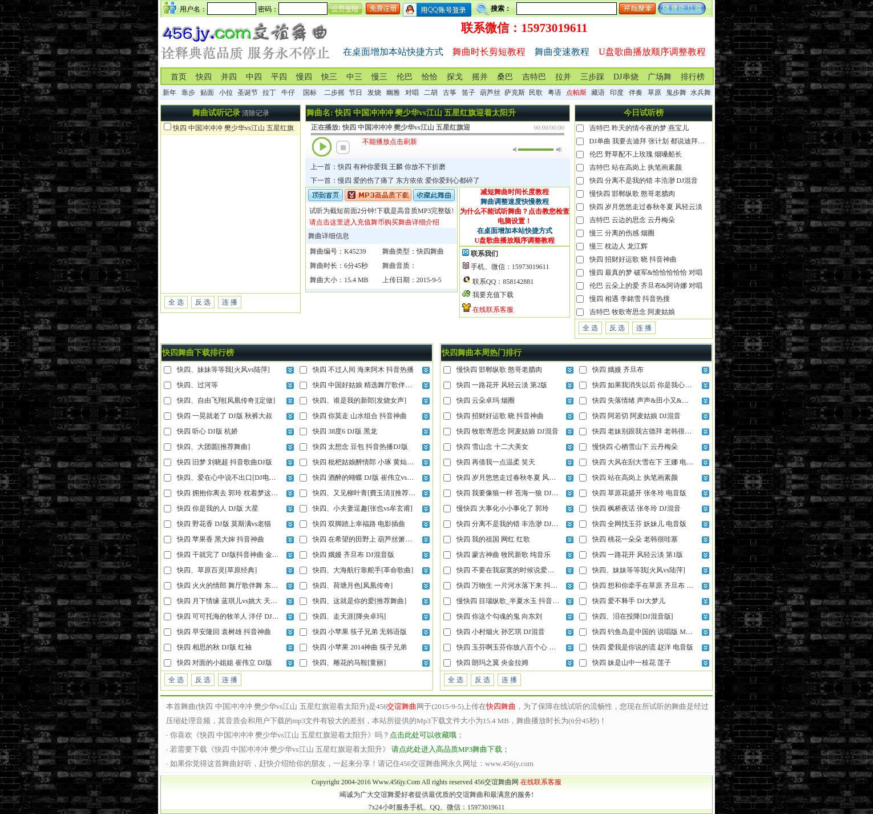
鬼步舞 (676, 93)
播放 (322, 147)
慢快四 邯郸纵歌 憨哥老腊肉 (632, 194)
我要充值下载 (493, 295)
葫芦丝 (490, 93)
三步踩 (592, 77)
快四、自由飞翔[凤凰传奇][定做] (226, 400)
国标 (310, 93)
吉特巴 (534, 77)
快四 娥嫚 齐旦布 (618, 370)
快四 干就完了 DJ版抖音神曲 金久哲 (231, 555)
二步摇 (334, 93)
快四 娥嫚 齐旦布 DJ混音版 (353, 555)
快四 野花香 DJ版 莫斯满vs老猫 (224, 524)
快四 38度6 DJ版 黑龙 (345, 431)
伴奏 (635, 93)
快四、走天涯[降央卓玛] (349, 616)
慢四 (304, 77)
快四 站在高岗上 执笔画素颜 (635, 478)
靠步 (188, 93)
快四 (204, 77)
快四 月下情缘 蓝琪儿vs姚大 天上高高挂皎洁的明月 (254, 601)
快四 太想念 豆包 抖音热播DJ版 (360, 447)
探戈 (455, 77)
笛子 (468, 93)
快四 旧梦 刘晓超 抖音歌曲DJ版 (224, 462)
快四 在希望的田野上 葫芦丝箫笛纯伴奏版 (376, 539)
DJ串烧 (625, 77)
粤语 (554, 93)
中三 (354, 77)
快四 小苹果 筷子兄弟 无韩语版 (360, 632)
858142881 (518, 282)
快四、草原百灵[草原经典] (217, 570)
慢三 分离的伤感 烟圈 (621, 233)
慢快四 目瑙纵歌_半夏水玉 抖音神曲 (511, 601)
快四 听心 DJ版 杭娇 (207, 431)
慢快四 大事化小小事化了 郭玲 (502, 508)
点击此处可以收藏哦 (423, 735)
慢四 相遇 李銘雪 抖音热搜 (629, 299)
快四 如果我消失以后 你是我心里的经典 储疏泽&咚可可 (676, 385)
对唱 (412, 93)
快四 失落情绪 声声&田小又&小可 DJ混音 (655, 400)
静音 (515, 149)
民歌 (536, 93)
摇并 (480, 77)
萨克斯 (514, 93)
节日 (355, 93)
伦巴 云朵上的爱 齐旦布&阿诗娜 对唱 (645, 286)
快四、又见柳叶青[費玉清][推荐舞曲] (369, 493)
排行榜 (693, 77)
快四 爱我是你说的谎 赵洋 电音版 (642, 647)
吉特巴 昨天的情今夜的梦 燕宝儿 (639, 128)
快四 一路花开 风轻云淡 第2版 (501, 385)
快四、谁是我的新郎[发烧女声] (359, 400)
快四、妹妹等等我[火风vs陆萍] (223, 370)
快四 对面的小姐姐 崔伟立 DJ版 (224, 663)
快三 (329, 77)
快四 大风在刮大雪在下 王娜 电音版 (646, 462)
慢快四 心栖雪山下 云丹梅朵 (635, 447)
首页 (179, 77)
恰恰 (430, 77)
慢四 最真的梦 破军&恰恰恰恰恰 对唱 (645, 272)
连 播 (229, 302)
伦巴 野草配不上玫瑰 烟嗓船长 (635, 154)
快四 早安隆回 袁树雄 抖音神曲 (224, 632)
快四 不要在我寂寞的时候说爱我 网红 (512, 570)
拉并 (563, 77)
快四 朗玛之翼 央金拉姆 (492, 663)
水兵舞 (700, 93)
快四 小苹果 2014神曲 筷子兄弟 (360, 647)
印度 (617, 93)
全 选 (176, 302)
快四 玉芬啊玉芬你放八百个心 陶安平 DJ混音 (524, 647)
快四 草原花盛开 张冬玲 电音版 (639, 493)
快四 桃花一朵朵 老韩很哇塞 (635, 539)
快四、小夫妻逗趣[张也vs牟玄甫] (363, 508)
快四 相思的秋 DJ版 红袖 (214, 647)
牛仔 (288, 93)
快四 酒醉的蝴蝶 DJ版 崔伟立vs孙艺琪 (370, 478)
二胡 (431, 93)
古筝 (449, 93)
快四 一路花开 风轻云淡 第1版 (637, 555)
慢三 (379, 77)
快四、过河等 (197, 385)
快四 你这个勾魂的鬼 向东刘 (499, 616)
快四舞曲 (430, 251)
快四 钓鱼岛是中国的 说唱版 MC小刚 (648, 632)
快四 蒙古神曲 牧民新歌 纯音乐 (503, 555)
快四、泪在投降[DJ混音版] (632, 616)
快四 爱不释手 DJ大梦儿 (628, 601)
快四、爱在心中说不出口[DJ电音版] (231, 478)
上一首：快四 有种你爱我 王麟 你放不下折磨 (378, 167)
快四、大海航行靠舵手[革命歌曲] (363, 570)
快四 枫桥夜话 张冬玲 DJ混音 (636, 508)
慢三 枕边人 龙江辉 (618, 246)
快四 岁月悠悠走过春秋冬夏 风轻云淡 (645, 207)
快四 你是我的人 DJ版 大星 (217, 508)
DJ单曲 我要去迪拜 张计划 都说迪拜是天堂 (653, 141)
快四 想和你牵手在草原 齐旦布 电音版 (649, 586)
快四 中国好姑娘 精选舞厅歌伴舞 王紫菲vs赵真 (383, 385)
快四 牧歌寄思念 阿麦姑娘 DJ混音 (507, 431)
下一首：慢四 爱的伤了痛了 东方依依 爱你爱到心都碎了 (395, 181)
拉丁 (269, 93)
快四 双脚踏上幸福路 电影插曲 (359, 524)
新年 (169, 93)
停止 (343, 147)
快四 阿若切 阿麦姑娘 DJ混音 (636, 416)
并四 (229, 77)
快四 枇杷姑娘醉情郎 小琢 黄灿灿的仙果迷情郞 (384, 462)
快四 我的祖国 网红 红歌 (493, 539)
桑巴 (505, 77)
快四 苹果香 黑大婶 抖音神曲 (220, 539)
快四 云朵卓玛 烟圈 (485, 400)
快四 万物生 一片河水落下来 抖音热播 (513, 586)
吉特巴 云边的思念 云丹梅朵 (632, 220)
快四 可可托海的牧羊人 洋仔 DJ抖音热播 (238, 616)
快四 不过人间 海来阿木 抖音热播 (363, 370)
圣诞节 (247, 93)
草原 (654, 93)
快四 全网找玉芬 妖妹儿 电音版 (639, 524)
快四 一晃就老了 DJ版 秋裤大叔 (224, 416)
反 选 (203, 302)
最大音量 (558, 149)
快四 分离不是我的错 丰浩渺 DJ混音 (643, 181)
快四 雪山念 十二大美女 (492, 447)
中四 (254, 77)
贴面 (207, 93)
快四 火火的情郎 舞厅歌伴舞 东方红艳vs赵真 (244, 586)
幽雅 (393, 93)
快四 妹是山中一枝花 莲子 (631, 663)
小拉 (226, 93)
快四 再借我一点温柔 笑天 (495, 462)
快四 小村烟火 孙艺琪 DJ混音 (500, 632)
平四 (279, 77)
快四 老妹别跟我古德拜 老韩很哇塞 (645, 431)
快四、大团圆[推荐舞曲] (213, 447)
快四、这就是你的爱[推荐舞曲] (359, 601)
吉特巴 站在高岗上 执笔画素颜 (635, 167)
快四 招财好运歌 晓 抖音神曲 (633, 259)
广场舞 (660, 77)
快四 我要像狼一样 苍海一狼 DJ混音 (510, 493)
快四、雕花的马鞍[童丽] (349, 663)
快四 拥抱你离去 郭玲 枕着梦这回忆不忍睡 (241, 493)
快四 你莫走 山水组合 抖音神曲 (360, 416)
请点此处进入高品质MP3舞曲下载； (450, 749)
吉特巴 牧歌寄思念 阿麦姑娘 (632, 312)
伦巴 (405, 77)
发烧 (374, 93)
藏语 (598, 93)
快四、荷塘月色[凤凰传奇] (353, 586)
